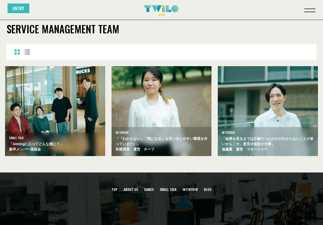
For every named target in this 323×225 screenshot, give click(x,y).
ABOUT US (131, 189)
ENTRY (18, 8)
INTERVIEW (190, 189)
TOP (115, 189)
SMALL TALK (168, 189)
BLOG (207, 189)
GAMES (149, 189)
